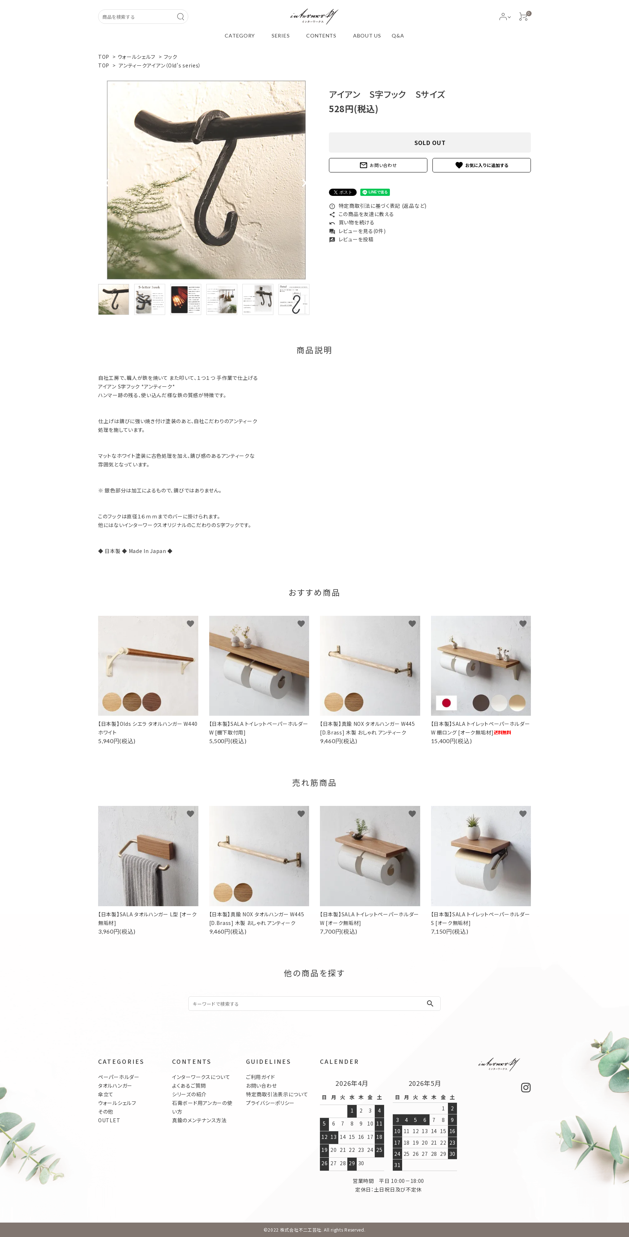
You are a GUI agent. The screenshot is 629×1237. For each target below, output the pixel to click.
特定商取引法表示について (277, 1094)
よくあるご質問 (189, 1085)
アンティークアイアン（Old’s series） (160, 65)
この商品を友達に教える (361, 214)
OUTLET (109, 1120)
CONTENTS (321, 35)
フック (170, 56)
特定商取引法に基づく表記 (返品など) (378, 205)
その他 (105, 1111)
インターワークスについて (201, 1076)
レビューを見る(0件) (357, 230)
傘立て (106, 1094)
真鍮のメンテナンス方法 (199, 1120)
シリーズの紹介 (189, 1094)
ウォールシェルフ (137, 56)
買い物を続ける (352, 222)
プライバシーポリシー (270, 1102)
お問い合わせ (378, 165)
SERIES (281, 35)
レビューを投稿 (351, 239)
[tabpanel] (206, 180)
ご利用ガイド (260, 1076)
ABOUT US (367, 35)
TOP (103, 56)
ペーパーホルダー (119, 1076)
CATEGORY (240, 35)
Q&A (398, 35)
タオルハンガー (115, 1085)
